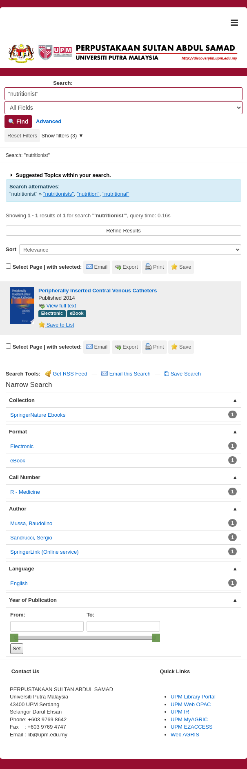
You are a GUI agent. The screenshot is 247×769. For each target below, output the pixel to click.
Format (18, 432)
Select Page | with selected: (47, 267)
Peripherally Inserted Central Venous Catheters (97, 290)
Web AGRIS (185, 734)
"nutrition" (88, 194)
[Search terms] (123, 93)
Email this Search (126, 374)
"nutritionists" (58, 194)
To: (90, 615)
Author (18, 509)
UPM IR (180, 712)
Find (18, 121)
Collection (22, 400)
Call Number (24, 477)
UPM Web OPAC (191, 704)
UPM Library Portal (193, 697)
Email (101, 267)
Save (185, 267)
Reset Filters (22, 136)
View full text (57, 306)
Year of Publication (33, 600)
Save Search (183, 374)
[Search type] (123, 107)
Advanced (48, 121)
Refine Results (123, 231)
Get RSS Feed (66, 374)
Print (158, 267)
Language (21, 569)
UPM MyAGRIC (189, 719)
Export (130, 267)
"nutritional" (115, 194)
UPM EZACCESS (192, 727)
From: (17, 615)
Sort (11, 249)
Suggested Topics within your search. (60, 175)
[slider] (14, 638)
